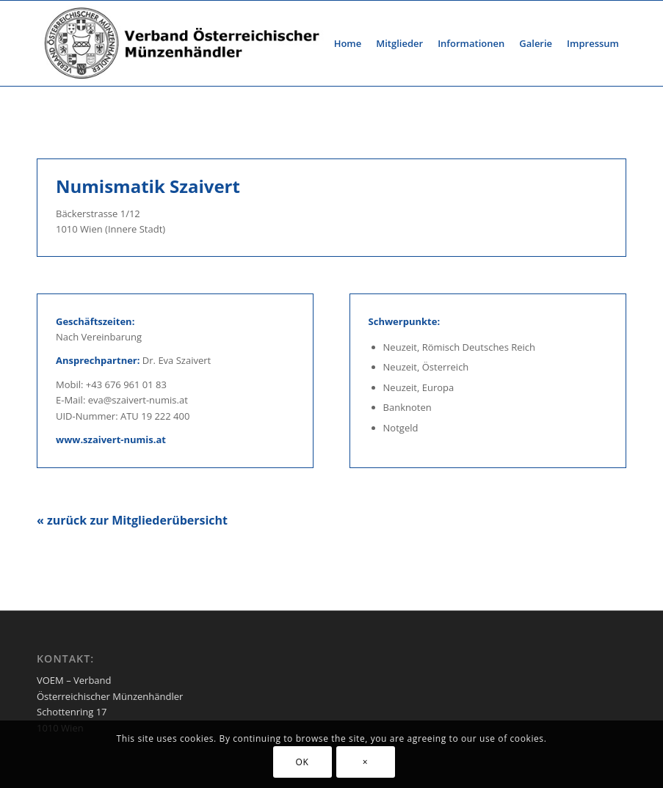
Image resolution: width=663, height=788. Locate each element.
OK (302, 762)
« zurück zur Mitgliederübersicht (132, 520)
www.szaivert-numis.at (111, 439)
